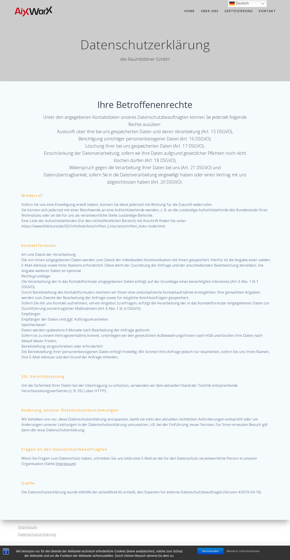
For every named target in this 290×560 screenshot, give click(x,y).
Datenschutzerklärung (37, 534)
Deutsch (239, 3)
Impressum (65, 463)
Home (189, 11)
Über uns (209, 11)
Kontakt (267, 11)
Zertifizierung (238, 11)
